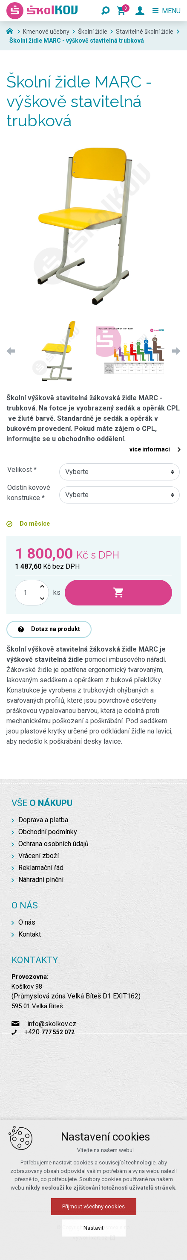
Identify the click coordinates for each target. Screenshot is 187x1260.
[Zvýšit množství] (42, 586)
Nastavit (93, 1228)
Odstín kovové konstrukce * (28, 492)
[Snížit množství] (42, 599)
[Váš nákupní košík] (123, 10)
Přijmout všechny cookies (93, 1206)
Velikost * (22, 470)
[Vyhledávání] (105, 10)
